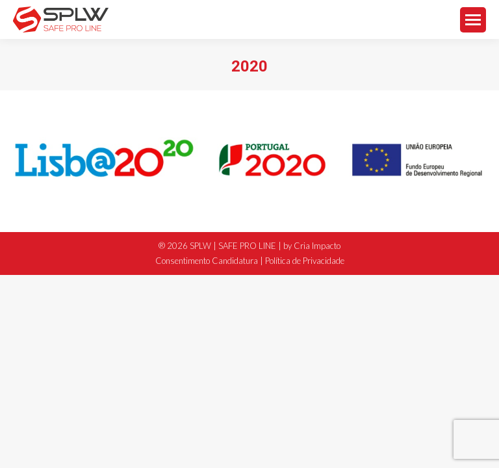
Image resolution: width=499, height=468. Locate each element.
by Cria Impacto (311, 245)
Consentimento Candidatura (206, 260)
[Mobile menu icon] (473, 19)
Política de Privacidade (304, 260)
